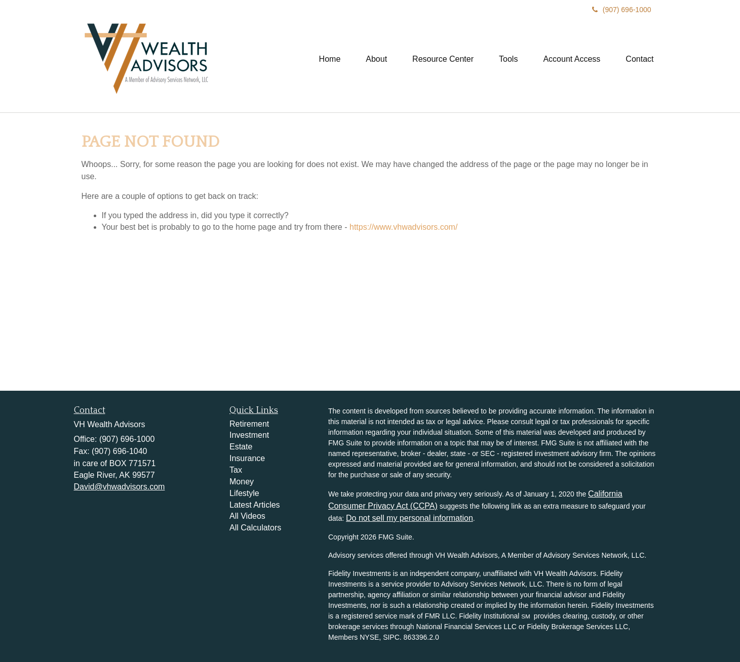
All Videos (247, 516)
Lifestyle (244, 493)
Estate (240, 446)
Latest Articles (254, 505)
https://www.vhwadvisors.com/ (403, 227)
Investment (249, 435)
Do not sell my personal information (409, 518)
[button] (376, 59)
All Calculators (255, 527)
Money (241, 481)
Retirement (249, 424)
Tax (235, 470)
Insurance (247, 458)
